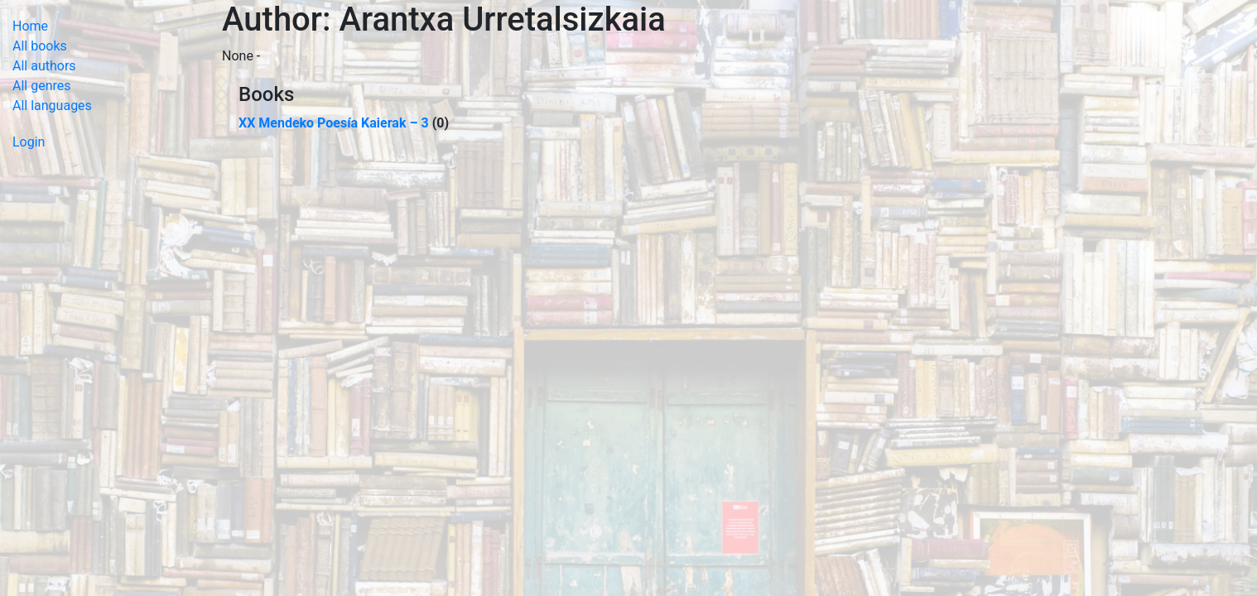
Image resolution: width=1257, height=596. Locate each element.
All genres (41, 86)
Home (30, 26)
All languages (52, 105)
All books (39, 46)
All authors (44, 66)
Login (28, 142)
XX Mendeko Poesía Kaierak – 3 (333, 123)
